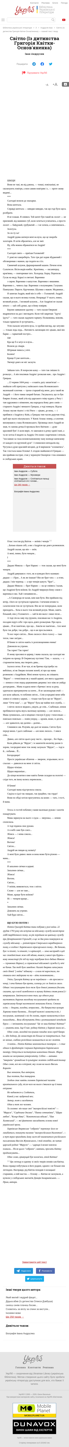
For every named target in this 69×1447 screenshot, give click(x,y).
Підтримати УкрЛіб (34, 73)
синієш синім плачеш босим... (22, 1305)
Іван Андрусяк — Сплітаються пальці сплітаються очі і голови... (31, 480)
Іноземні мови (13, 1313)
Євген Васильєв (43, 1394)
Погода (64, 3)
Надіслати (23, 1271)
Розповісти (45, 1271)
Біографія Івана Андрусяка (26, 491)
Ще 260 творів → (22, 485)
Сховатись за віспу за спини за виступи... (28, 1309)
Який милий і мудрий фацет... (21, 1297)
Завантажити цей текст (34, 1262)
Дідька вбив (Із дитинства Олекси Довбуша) (29, 1301)
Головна (20, 1367)
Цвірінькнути (34, 1278)
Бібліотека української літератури (17, 28)
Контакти (34, 3)
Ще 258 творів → (15, 1317)
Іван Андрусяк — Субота (25, 471)
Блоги (55, 3)
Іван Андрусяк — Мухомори (27, 475)
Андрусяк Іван (47, 28)
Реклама (46, 3)
